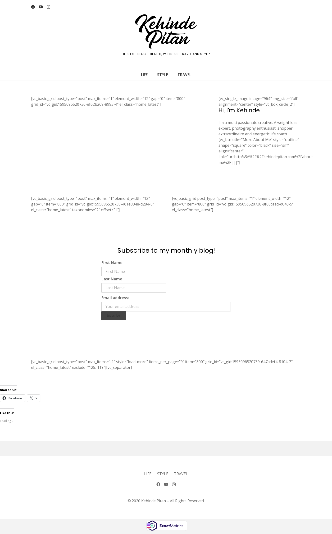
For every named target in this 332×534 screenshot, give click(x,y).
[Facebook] (33, 7)
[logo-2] (166, 31)
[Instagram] (48, 7)
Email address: (115, 297)
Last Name (111, 279)
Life (147, 473)
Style (162, 473)
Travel (181, 473)
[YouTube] (41, 7)
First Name (112, 262)
